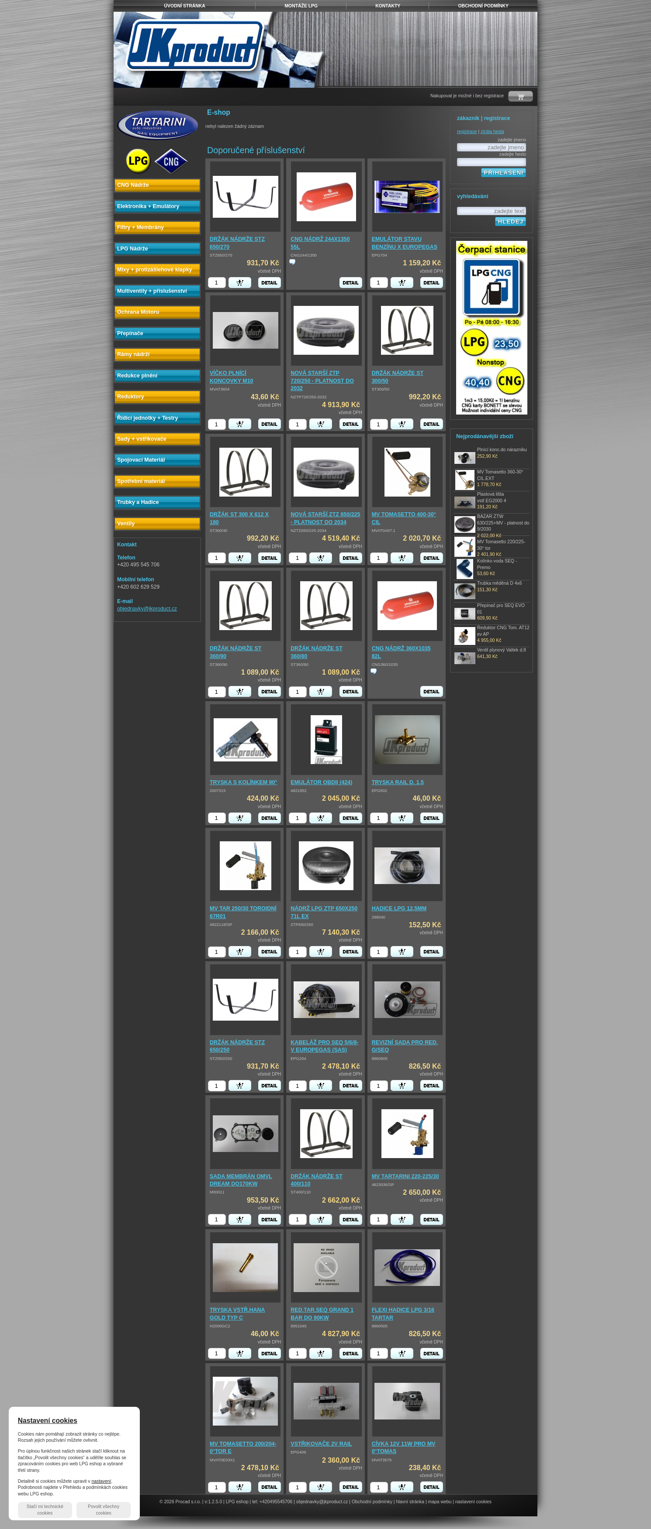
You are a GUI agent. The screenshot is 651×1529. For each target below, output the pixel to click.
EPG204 (298, 1058)
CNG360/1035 (385, 664)
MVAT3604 (219, 389)
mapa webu (440, 1501)
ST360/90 (219, 664)
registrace (467, 131)
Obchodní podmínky (372, 1501)
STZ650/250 (221, 1058)
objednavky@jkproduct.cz (147, 609)
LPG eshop (237, 1501)
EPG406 (298, 1452)
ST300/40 (219, 530)
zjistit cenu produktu (292, 261)
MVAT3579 (381, 1460)
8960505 (380, 1326)
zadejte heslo (512, 154)
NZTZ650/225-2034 (308, 530)
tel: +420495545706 (272, 1501)
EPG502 (379, 790)
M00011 (217, 1192)
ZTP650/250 (302, 924)
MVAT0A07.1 (383, 530)
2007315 (217, 790)
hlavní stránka (410, 1501)
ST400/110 (301, 1192)
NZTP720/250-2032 (308, 397)
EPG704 (379, 255)
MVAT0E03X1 (222, 1460)
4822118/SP (221, 924)
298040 (378, 917)
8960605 (380, 1058)
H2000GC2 (220, 1326)
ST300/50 (381, 389)
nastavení (101, 1481)
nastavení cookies (473, 1501)
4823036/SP (383, 1185)
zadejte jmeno (512, 139)
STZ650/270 (221, 255)
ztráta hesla (492, 131)
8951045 (298, 1326)
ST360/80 (299, 664)
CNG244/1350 (304, 255)
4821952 (298, 790)
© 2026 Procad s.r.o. (180, 1501)
